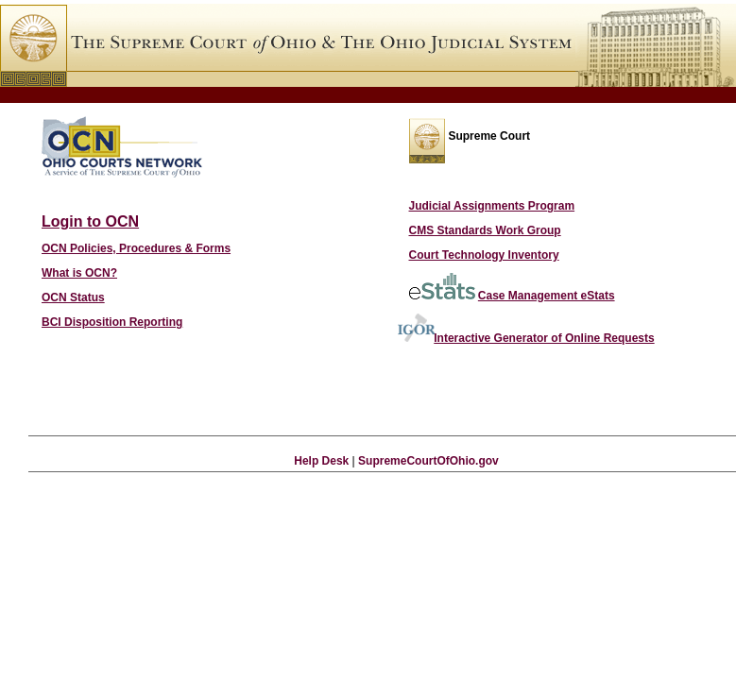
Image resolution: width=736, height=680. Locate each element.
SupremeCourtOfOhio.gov (428, 461)
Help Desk (321, 461)
